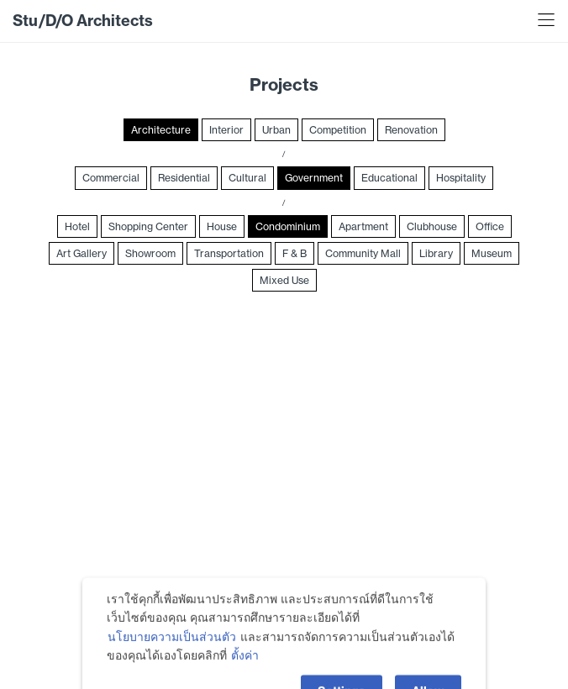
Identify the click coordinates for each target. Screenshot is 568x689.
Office (490, 226)
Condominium (287, 226)
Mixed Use (284, 280)
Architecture (161, 130)
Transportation (229, 253)
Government (314, 177)
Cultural (247, 177)
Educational (389, 177)
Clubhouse (432, 226)
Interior (226, 130)
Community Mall (363, 253)
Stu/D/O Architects (83, 20)
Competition (337, 130)
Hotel (77, 226)
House (222, 226)
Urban (276, 130)
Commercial (110, 177)
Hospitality (461, 177)
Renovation (411, 130)
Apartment (363, 226)
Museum (491, 253)
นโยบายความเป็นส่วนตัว (172, 654)
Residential (184, 177)
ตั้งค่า (245, 673)
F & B (294, 253)
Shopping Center (148, 226)
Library (436, 253)
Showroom (150, 253)
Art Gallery (81, 253)
